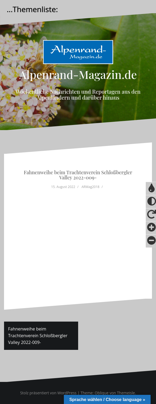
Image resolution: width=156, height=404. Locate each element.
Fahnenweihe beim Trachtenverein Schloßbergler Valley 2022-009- (37, 335)
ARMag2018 (90, 186)
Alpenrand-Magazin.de (78, 74)
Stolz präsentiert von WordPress (48, 392)
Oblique (102, 392)
